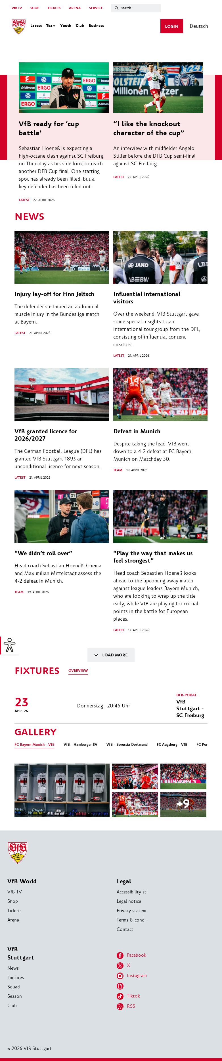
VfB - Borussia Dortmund (127, 744)
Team (117, 470)
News (13, 968)
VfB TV (17, 8)
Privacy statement (135, 911)
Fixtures (15, 977)
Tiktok (128, 996)
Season (14, 996)
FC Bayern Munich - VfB (34, 744)
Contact (125, 929)
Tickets (14, 911)
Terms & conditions (136, 920)
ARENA (75, 8)
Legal (124, 881)
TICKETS (54, 8)
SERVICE (96, 8)
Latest (24, 200)
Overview (78, 670)
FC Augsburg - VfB (172, 744)
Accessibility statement (140, 892)
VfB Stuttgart (20, 953)
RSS (126, 1006)
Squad (13, 987)
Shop (12, 901)
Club (12, 1006)
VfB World (22, 881)
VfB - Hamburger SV (80, 744)
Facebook (131, 955)
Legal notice (129, 901)
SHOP (34, 8)
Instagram (132, 976)
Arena (13, 920)
